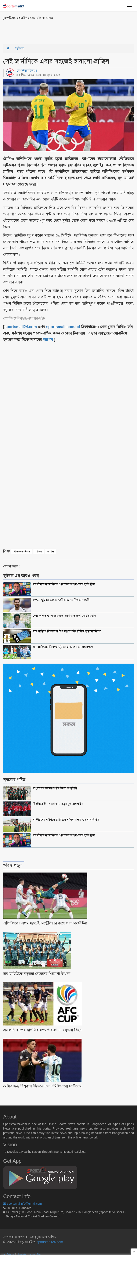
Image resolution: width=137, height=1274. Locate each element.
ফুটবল (19, 48)
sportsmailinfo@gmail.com (22, 1203)
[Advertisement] (52, 31)
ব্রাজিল (39, 551)
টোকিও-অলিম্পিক (21, 551)
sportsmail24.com (49, 1242)
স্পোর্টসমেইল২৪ (27, 70)
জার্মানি (50, 551)
